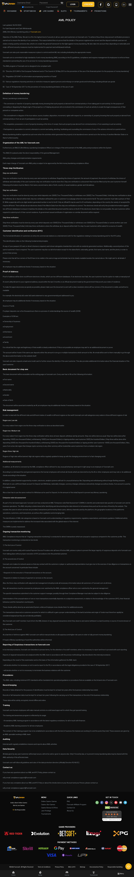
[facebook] (100, 5)
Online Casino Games (49, 801)
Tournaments (46, 814)
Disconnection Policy (96, 867)
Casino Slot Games (48, 805)
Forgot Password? (52, 7)
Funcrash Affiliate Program (76, 805)
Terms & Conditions (44, 867)
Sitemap (82, 867)
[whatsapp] (97, 802)
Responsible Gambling (115, 867)
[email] (120, 802)
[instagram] (106, 802)
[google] (108, 5)
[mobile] (116, 5)
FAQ (68, 801)
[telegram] (125, 802)
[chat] (128, 866)
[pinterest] (116, 802)
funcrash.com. (36, 32)
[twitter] (111, 802)
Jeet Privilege (46, 811)
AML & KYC (71, 867)
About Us (70, 811)
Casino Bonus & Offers (49, 808)
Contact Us (71, 808)
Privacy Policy (59, 867)
